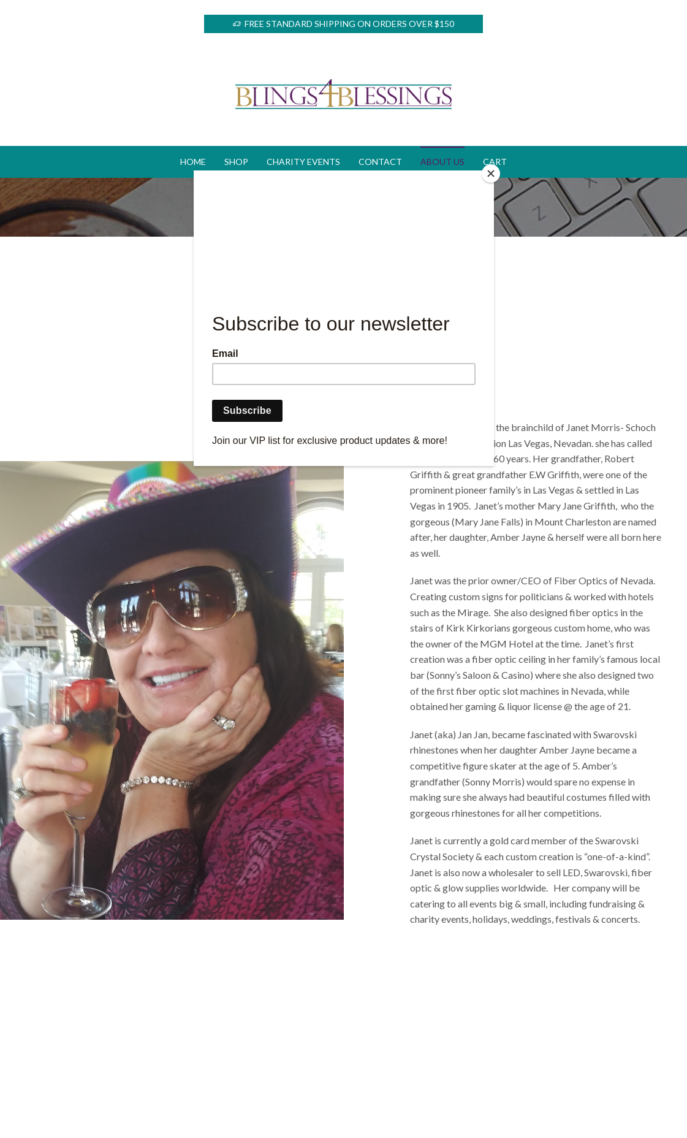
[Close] (491, 173)
